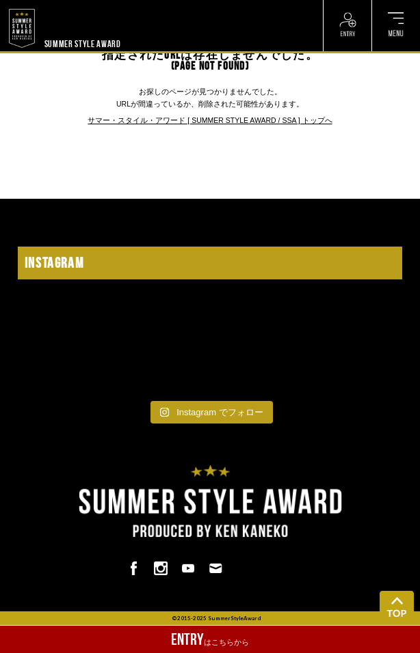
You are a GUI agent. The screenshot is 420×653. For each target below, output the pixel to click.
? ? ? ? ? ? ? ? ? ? (73, 7)
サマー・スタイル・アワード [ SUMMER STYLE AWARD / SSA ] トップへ (210, 120)
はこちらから (210, 639)
